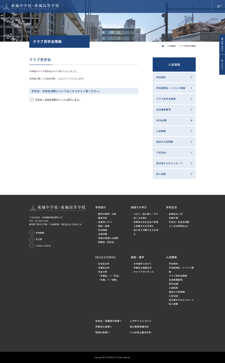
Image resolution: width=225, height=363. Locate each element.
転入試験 (161, 174)
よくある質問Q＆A (178, 225)
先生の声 (102, 271)
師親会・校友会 (106, 241)
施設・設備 (103, 225)
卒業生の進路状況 (143, 267)
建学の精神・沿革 (107, 213)
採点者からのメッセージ (169, 163)
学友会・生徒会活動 (179, 221)
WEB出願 (161, 120)
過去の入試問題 (164, 141)
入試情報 (174, 64)
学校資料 (161, 77)
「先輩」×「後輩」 (108, 279)
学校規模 (102, 229)
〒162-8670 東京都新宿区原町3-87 (46, 217)
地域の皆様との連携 (108, 237)
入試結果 (161, 131)
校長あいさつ (105, 221)
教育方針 (102, 217)
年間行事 (173, 217)
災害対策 (102, 233)
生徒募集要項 (163, 109)
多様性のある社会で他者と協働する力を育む (146, 223)
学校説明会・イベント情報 (170, 88)
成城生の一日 (176, 213)
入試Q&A (161, 152)
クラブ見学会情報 (165, 98)
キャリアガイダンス (144, 271)
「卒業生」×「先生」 (109, 275)
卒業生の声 (103, 267)
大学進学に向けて (143, 263)
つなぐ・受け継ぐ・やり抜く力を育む (146, 215)
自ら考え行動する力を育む (146, 231)
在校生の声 (103, 263)
